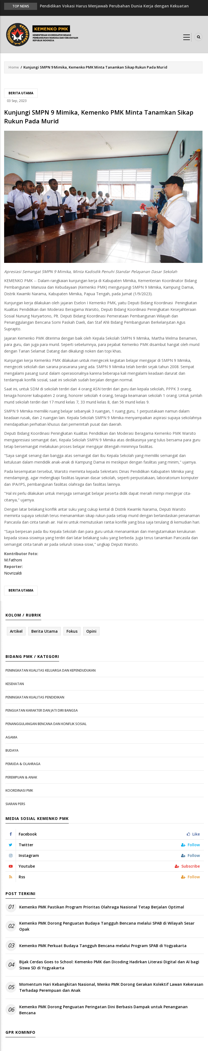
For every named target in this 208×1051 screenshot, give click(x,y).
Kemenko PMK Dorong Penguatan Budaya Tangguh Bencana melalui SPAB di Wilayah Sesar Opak (107, 926)
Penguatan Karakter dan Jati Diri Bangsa (41, 710)
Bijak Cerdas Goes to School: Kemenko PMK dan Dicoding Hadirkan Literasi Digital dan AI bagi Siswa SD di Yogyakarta (109, 964)
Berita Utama (21, 93)
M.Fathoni (13, 560)
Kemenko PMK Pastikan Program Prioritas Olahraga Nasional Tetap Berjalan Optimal (101, 907)
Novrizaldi (13, 573)
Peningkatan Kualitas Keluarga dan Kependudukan (50, 670)
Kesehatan (14, 683)
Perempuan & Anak (21, 777)
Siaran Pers (15, 804)
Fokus (71, 631)
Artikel (16, 631)
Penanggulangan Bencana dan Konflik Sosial (46, 724)
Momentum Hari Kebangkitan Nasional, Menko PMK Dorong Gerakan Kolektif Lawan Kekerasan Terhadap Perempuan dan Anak (111, 987)
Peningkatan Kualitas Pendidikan (34, 697)
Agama (11, 737)
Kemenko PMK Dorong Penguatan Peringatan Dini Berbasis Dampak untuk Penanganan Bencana (103, 1009)
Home (14, 67)
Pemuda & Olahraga (22, 764)
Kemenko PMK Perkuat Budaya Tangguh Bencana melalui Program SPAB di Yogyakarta (103, 945)
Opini (91, 631)
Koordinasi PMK (19, 790)
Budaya (11, 750)
